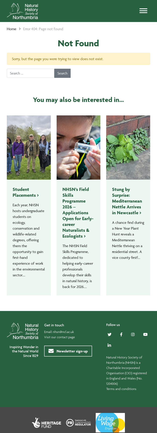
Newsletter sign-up (68, 351)
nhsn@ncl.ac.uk (63, 332)
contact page (66, 337)
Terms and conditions (121, 389)
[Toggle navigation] (143, 11)
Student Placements (24, 192)
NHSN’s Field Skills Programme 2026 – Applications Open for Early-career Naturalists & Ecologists (77, 212)
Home (11, 28)
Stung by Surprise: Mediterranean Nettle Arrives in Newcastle (127, 200)
